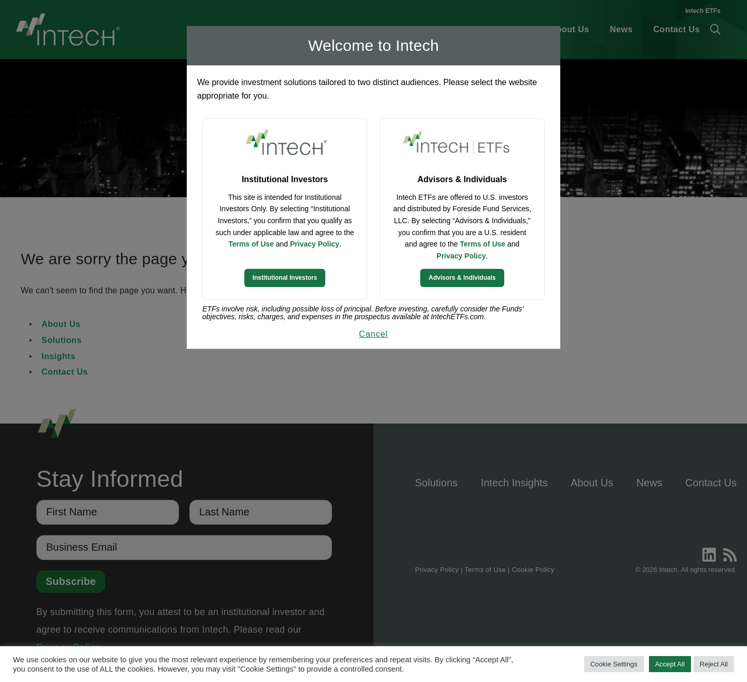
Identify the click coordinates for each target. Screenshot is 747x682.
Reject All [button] (714, 664)
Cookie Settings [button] (614, 664)
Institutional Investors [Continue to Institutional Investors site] (285, 277)
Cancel (373, 334)
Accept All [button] (670, 664)
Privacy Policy (314, 244)
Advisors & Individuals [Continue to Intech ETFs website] (461, 277)
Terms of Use (251, 244)
